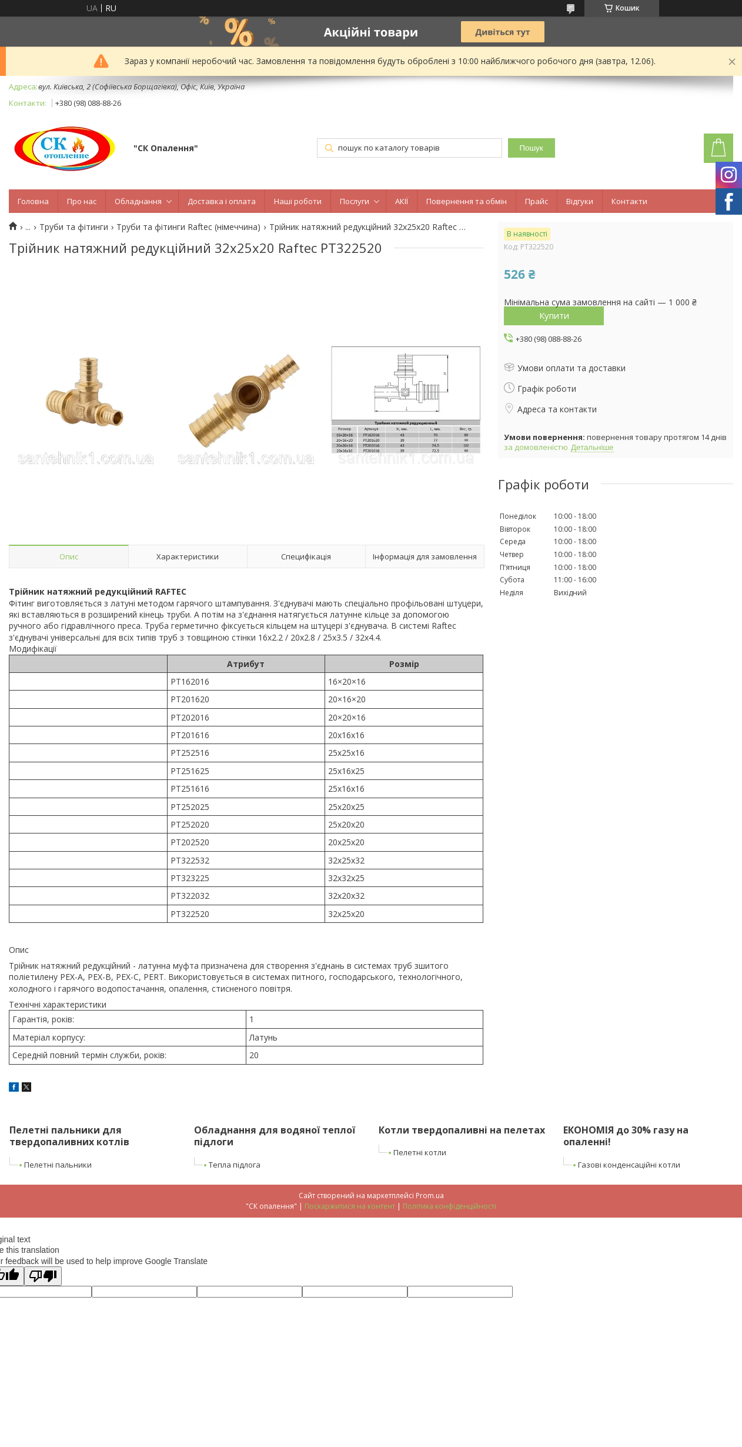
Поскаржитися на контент (350, 1206)
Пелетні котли (419, 1152)
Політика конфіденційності (449, 1206)
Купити (554, 315)
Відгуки (579, 201)
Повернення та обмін (466, 201)
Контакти (629, 201)
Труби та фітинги (73, 227)
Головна (33, 201)
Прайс (536, 201)
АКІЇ (401, 201)
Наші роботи (298, 201)
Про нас (81, 201)
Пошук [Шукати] (531, 148)
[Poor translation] (43, 1276)
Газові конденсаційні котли (629, 1164)
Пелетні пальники (58, 1164)
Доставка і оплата (222, 201)
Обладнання (138, 201)
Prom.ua (430, 1196)
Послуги (354, 201)
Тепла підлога (234, 1164)
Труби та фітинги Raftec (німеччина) (188, 227)
